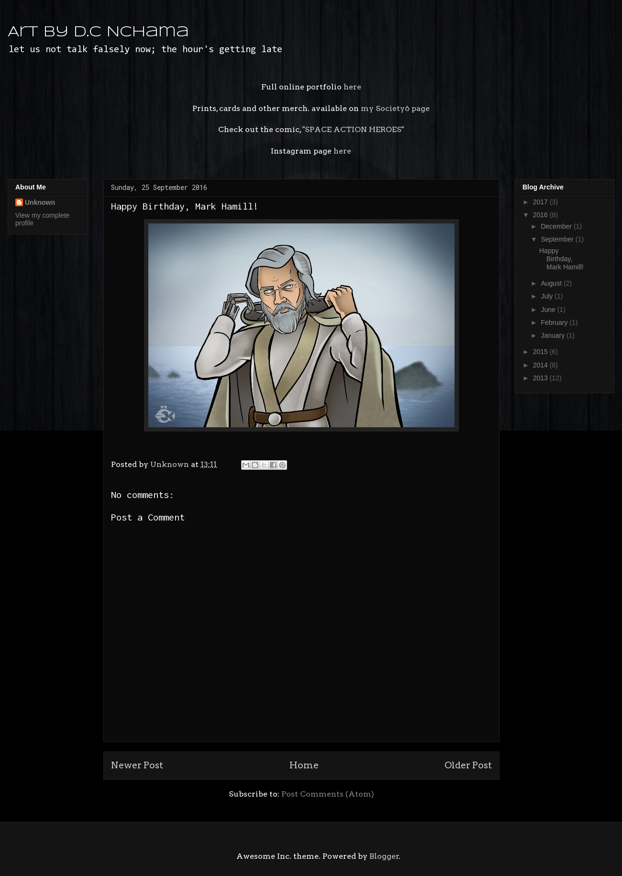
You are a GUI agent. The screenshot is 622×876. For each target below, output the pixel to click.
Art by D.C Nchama (98, 32)
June (549, 309)
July (548, 296)
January (553, 335)
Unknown (40, 202)
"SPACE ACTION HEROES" (352, 129)
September (558, 239)
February (555, 322)
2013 (541, 378)
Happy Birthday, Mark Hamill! (561, 259)
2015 (541, 351)
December (557, 226)
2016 (541, 215)
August (552, 283)
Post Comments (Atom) (327, 793)
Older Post (468, 765)
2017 (541, 202)
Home (304, 765)
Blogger (384, 856)
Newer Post (137, 765)
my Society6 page (395, 108)
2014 (541, 365)
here (352, 86)
